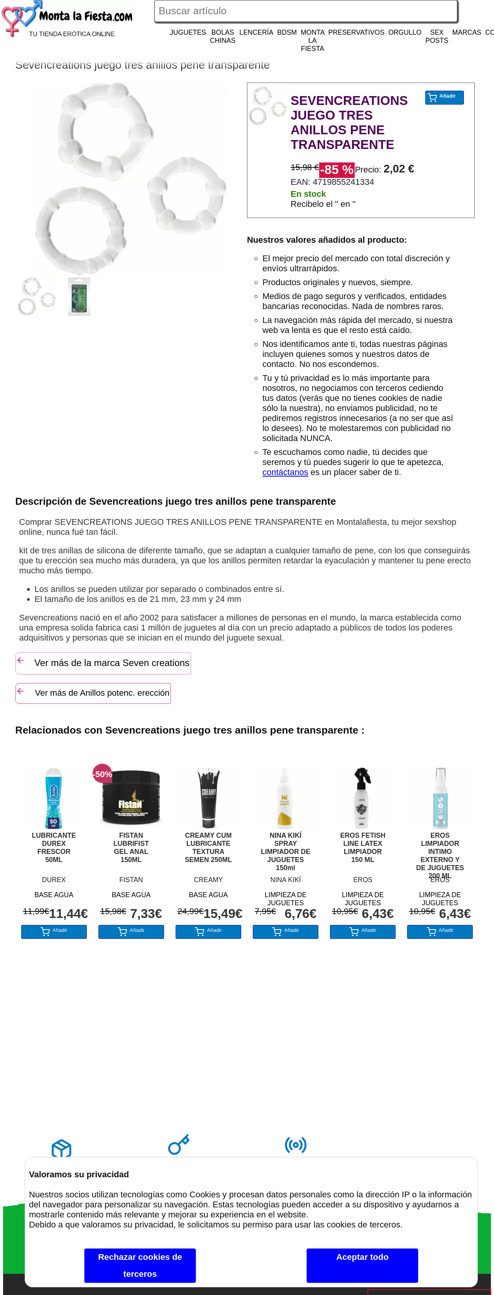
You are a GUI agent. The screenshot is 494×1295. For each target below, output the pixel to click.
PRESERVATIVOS (356, 32)
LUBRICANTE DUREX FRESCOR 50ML (54, 848)
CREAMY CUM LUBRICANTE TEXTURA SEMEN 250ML (208, 848)
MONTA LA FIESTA (313, 40)
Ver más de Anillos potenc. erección (93, 692)
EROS (362, 880)
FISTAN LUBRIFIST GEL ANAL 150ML (131, 848)
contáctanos (285, 472)
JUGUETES (188, 32)
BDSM (287, 32)
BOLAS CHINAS (222, 36)
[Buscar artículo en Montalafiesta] (305, 11)
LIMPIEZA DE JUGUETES (286, 897)
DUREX (54, 880)
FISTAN (131, 880)
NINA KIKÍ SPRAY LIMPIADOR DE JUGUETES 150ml (285, 852)
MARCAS (466, 32)
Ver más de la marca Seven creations (102, 662)
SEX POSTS (436, 36)
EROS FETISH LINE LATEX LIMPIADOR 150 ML (363, 848)
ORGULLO (404, 32)
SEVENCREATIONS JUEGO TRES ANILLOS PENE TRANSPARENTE (349, 122)
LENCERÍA (256, 32)
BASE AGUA (53, 895)
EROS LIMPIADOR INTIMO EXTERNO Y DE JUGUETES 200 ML (440, 852)
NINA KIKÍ (285, 880)
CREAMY (208, 880)
